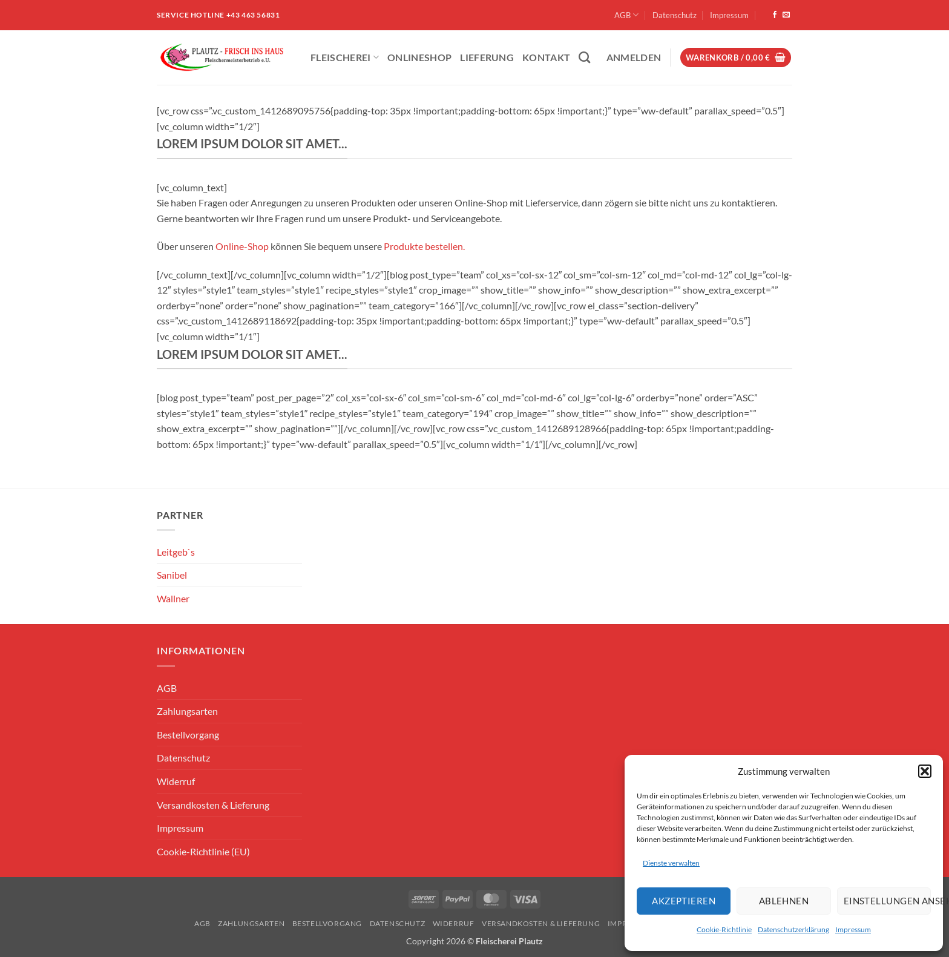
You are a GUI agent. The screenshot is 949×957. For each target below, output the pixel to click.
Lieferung (487, 57)
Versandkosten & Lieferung (213, 805)
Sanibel (172, 574)
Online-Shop (242, 246)
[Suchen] (584, 57)
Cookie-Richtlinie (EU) (203, 851)
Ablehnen (784, 900)
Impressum (853, 929)
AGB (626, 15)
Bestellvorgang (188, 734)
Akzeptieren (683, 900)
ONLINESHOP (419, 57)
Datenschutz (674, 15)
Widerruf (176, 781)
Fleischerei (344, 57)
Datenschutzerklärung (793, 929)
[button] (925, 771)
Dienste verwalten (671, 862)
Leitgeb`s (176, 551)
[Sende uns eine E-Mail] (786, 15)
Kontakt (546, 57)
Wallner (173, 598)
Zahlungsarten (187, 711)
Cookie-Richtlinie (724, 929)
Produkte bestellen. (424, 246)
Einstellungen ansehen (887, 900)
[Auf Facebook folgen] (774, 15)
